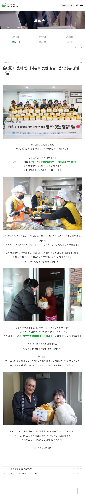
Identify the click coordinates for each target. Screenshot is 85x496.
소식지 (69, 42)
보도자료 (42, 42)
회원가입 (64, 5)
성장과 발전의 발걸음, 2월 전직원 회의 (21, 433)
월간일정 (42, 37)
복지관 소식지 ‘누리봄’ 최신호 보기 (67, 464)
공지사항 (15, 37)
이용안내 (17, 464)
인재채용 (69, 37)
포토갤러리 (15, 42)
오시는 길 (27, 464)
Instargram (76, 477)
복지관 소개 (7, 464)
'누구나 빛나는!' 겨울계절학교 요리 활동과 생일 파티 (25, 438)
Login (54, 490)
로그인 (70, 5)
